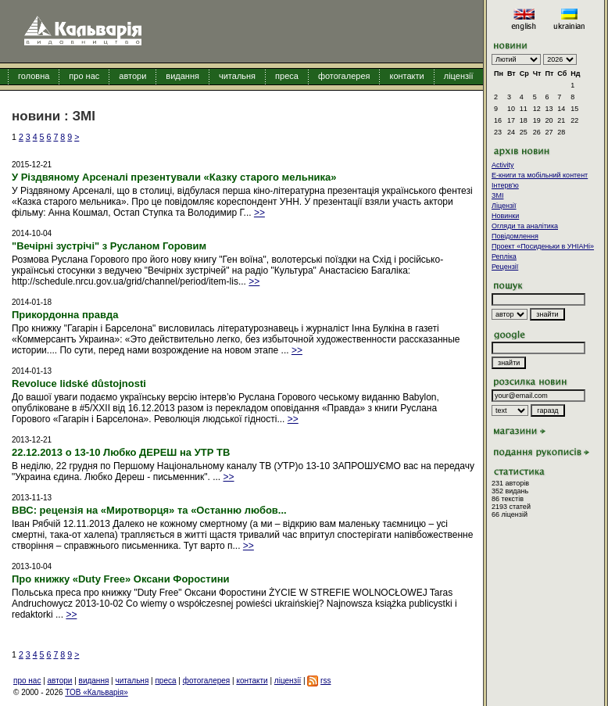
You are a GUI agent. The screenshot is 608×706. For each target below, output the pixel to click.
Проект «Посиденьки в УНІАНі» (543, 246)
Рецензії (505, 267)
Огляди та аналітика (525, 226)
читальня (237, 76)
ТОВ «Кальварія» (96, 692)
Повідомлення (515, 236)
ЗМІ (497, 195)
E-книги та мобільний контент (540, 175)
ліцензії (459, 76)
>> (259, 212)
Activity (503, 165)
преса (287, 76)
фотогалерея (344, 76)
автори (132, 76)
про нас (84, 76)
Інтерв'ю (505, 185)
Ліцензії (504, 206)
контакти (406, 76)
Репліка (504, 256)
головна (33, 76)
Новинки (505, 216)
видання (182, 76)
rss (325, 680)
